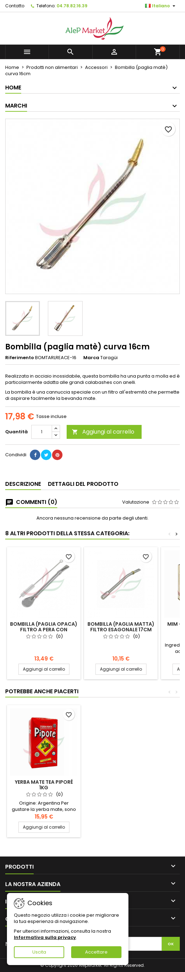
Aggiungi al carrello (103, 432)
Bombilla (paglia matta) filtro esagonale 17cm (120, 627)
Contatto (14, 6)
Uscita (39, 952)
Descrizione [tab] (23, 484)
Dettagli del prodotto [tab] (83, 484)
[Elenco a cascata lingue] (161, 6)
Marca (91, 358)
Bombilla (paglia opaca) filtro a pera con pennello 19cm (43, 630)
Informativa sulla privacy (45, 937)
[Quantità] (41, 432)
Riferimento (19, 358)
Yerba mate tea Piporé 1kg (44, 785)
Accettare (96, 952)
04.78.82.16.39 (72, 6)
